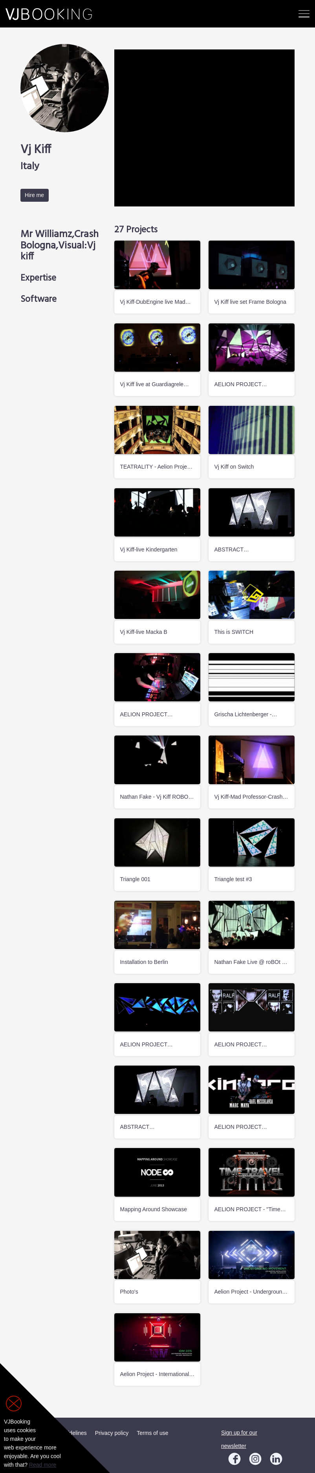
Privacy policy (112, 1433)
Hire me (34, 195)
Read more (42, 1465)
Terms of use (152, 1433)
